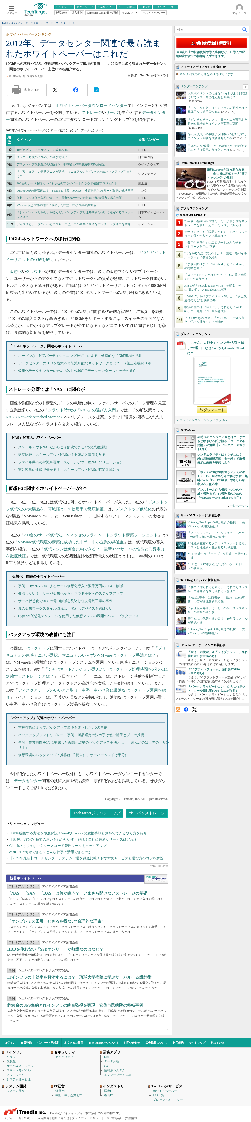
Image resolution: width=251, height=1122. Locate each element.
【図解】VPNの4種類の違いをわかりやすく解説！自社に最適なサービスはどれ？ (73, 839)
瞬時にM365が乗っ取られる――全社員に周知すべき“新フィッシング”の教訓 (227, 173)
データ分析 (111, 1061)
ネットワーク (16, 1075)
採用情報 (131, 1118)
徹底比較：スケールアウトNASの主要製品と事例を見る (62, 455)
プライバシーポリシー (87, 1118)
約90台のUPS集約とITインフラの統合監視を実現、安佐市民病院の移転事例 (75, 1005)
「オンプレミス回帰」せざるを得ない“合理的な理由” (55, 921)
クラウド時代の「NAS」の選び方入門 (42, 157)
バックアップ (38, 648)
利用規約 (178, 1042)
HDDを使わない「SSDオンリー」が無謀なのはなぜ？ (55, 949)
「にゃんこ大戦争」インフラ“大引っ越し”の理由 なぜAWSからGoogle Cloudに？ (215, 348)
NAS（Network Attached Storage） (35, 417)
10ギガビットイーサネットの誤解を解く (44, 150)
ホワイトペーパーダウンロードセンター (92, 105)
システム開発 (16, 1091)
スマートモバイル (19, 1070)
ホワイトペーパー (165, 1091)
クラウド (34, 271)
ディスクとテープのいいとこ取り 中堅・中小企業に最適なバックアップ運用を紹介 (74, 224)
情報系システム (114, 1070)
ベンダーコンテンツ (194, 86)
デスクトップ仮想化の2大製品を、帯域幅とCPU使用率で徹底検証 (61, 164)
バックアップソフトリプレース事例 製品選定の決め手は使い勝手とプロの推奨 (81, 735)
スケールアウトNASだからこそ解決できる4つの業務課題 (62, 447)
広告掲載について (156, 1042)
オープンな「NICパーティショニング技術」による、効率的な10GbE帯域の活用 (80, 356)
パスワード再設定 (48, 1042)
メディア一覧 (13, 1118)
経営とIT (61, 1091)
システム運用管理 (19, 1079)
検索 (245, 29)
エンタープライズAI (117, 1075)
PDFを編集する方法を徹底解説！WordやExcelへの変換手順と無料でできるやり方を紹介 (78, 833)
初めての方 (217, 1042)
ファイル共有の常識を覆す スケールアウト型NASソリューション (70, 462)
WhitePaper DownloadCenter (156, 879)
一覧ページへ (239, 506)
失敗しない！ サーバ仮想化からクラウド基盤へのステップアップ (70, 593)
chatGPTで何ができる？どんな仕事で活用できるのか (50, 852)
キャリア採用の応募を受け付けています (206, 74)
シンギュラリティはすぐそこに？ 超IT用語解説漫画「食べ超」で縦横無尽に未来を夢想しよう (221, 458)
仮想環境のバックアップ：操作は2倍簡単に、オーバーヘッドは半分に (73, 755)
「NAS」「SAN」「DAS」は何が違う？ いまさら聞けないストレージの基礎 (77, 893)
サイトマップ (197, 1042)
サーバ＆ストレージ (147, 813)
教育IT (108, 1095)
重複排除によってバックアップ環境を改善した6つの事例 (62, 727)
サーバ (112, 112)
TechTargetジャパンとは (103, 1042)
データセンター (28, 781)
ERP (107, 1057)
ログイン (9, 1042)
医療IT (108, 1091)
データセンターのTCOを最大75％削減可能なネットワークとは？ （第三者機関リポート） (90, 363)
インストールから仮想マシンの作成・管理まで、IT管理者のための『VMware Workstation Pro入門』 (219, 493)
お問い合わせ (132, 1042)
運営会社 (117, 1118)
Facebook (186, 709)
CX (106, 1066)
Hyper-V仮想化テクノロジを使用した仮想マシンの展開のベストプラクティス (78, 616)
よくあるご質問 (73, 1042)
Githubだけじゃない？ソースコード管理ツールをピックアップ (58, 846)
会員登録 (26, 1042)
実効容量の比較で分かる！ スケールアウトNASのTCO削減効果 (69, 470)
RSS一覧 (158, 1095)
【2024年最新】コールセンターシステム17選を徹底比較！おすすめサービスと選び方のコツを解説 (86, 858)
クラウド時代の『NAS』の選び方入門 (82, 410)
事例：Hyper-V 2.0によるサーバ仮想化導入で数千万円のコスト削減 (70, 586)
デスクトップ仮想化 (134, 509)
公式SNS (29, 1118)
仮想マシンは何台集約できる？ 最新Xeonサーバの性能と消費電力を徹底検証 (69, 198)
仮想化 (16, 271)
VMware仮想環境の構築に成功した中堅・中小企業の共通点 (56, 205)
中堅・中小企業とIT (68, 1095)
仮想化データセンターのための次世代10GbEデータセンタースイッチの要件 (77, 371)
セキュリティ (64, 1057)
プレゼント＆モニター (168, 1100)
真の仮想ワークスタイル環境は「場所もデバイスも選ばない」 (67, 608)
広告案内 (43, 1118)
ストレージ (92, 112)
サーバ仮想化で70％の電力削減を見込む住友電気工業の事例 (65, 601)
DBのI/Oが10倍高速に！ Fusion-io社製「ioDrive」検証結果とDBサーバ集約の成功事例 (75, 190)
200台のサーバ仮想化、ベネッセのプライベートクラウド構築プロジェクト (67, 183)
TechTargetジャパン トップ (96, 813)
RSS (178, 709)
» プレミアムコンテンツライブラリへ (202, 420)
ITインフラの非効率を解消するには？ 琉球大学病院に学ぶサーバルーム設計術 (79, 977)
